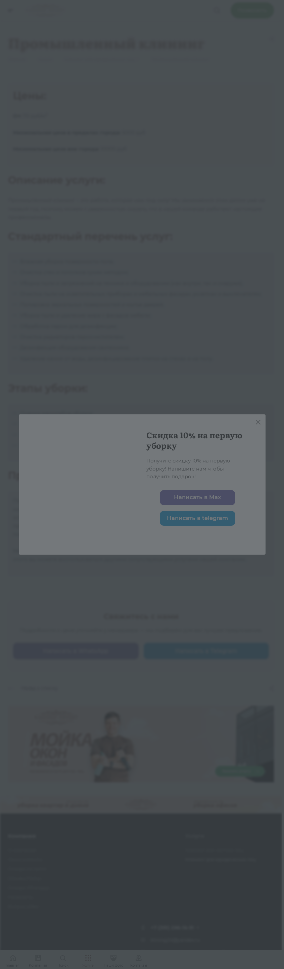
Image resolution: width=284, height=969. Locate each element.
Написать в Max (197, 497)
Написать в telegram (197, 518)
